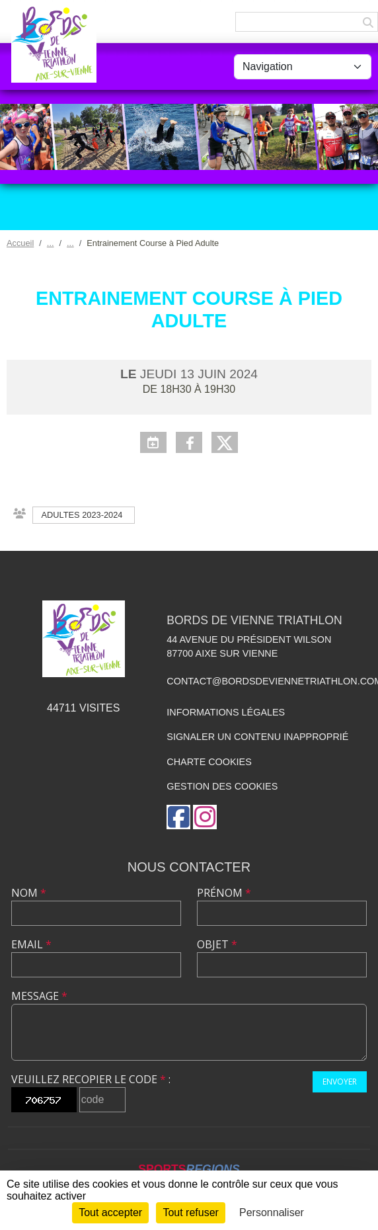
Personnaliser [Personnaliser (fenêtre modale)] (271, 1212)
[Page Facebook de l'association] (178, 817)
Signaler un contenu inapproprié (257, 736)
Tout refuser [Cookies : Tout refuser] (190, 1212)
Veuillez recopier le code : (90, 1079)
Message (39, 996)
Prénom (224, 892)
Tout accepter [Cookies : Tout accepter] (110, 1212)
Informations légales (226, 712)
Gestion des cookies (222, 786)
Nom (28, 892)
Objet (217, 944)
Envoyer (339, 1081)
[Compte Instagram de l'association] (205, 817)
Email (31, 944)
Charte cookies (209, 762)
